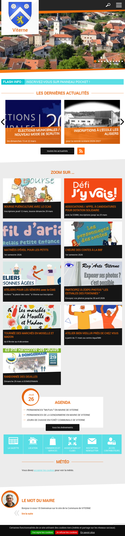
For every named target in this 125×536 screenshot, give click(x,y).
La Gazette (13, 448)
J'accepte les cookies (42, 532)
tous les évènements (62, 427)
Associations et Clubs (72, 449)
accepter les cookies (44, 470)
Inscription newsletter (92, 449)
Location (33, 448)
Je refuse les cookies (66, 532)
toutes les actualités (57, 150)
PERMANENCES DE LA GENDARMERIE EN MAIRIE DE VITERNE (58, 414)
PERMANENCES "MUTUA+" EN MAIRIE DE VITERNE (52, 409)
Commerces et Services (52, 449)
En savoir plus (87, 532)
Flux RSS (81, 151)
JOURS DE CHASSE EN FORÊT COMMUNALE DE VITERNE (56, 419)
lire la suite (27, 513)
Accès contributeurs (112, 449)
